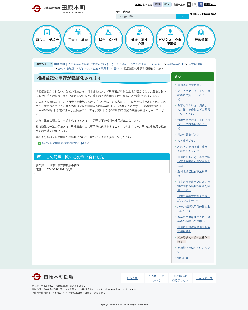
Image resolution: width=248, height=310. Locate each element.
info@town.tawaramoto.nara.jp (120, 289)
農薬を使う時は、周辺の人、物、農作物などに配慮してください (193, 109)
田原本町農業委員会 (189, 84)
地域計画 (182, 258)
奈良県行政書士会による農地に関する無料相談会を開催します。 (193, 186)
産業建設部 (195, 64)
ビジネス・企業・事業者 (94, 68)
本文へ (138, 4)
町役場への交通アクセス (180, 278)
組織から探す (175, 64)
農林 (116, 68)
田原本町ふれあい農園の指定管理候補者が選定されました (193, 161)
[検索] (147, 16)
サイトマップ (204, 278)
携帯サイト (210, 4)
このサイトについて (156, 278)
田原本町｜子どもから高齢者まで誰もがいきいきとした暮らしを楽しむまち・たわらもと (108, 64)
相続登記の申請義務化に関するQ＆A (64, 143)
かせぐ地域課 (66, 68)
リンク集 (132, 278)
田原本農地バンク (188, 134)
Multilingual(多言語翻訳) (203, 14)
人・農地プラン (186, 140)
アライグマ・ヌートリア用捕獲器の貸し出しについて (193, 95)
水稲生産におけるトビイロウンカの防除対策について (193, 124)
